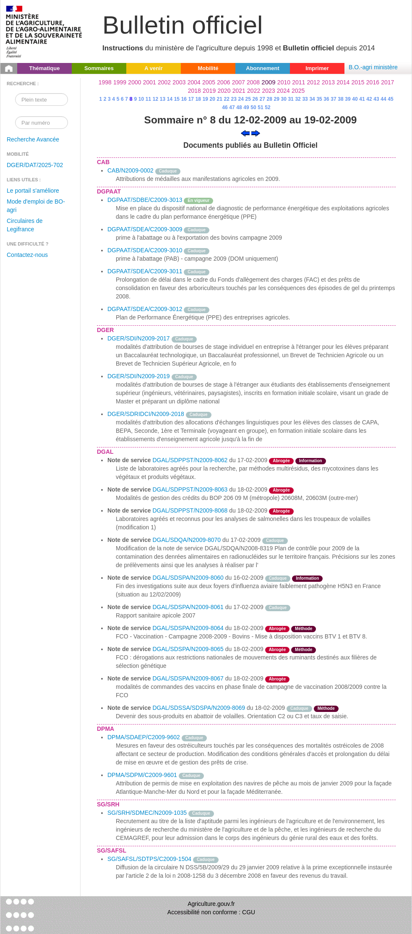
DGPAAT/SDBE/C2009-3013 (144, 199)
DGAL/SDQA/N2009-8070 (186, 539)
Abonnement (262, 68)
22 (226, 99)
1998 (105, 82)
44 (383, 99)
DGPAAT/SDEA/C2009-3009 (144, 229)
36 (326, 99)
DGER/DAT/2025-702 (35, 165)
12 (155, 99)
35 (319, 99)
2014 (342, 82)
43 (376, 99)
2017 (387, 82)
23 (234, 99)
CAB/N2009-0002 (130, 170)
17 (191, 99)
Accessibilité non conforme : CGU (211, 912)
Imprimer (317, 68)
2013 (328, 82)
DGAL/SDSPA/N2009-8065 (187, 649)
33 (305, 99)
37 (333, 99)
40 (354, 99)
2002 (164, 82)
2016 (372, 82)
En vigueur (198, 200)
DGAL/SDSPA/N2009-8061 (187, 607)
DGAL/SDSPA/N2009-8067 (187, 678)
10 (141, 99)
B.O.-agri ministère (373, 67)
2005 (208, 82)
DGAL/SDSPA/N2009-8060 (187, 577)
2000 (134, 82)
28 (269, 99)
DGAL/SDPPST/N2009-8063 (189, 489)
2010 (283, 82)
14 (169, 99)
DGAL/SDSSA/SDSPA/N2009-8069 (198, 707)
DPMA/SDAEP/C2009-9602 (143, 737)
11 (148, 99)
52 (267, 107)
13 (162, 99)
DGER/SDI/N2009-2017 (138, 338)
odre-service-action (316, 678)
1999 (119, 82)
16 (184, 99)
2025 (298, 90)
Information (310, 460)
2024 (283, 90)
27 (262, 99)
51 (260, 107)
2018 (194, 90)
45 (390, 99)
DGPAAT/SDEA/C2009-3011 (144, 271)
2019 (209, 90)
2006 (223, 82)
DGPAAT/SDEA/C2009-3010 (144, 250)
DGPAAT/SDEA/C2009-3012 (144, 309)
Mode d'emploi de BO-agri (36, 205)
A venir (153, 68)
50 (253, 107)
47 (232, 107)
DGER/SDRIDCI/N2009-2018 (145, 414)
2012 (313, 82)
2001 (149, 82)
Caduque (168, 171)
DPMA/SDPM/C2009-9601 (142, 775)
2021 (238, 90)
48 (239, 107)
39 (347, 99)
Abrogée (281, 460)
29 (276, 99)
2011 (298, 82)
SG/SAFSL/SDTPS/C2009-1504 (149, 859)
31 (290, 99)
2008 (253, 82)
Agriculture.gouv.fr (211, 903)
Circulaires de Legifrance (25, 225)
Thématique (44, 68)
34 (312, 99)
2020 (223, 90)
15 (177, 99)
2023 (268, 90)
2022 (253, 90)
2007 (238, 82)
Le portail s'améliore (33, 190)
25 (248, 99)
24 (241, 99)
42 (369, 99)
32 (297, 99)
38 (340, 99)
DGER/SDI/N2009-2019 (138, 376)
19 (205, 99)
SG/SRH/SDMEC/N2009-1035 (147, 812)
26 (255, 99)
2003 (178, 82)
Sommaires (99, 68)
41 (362, 99)
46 (224, 107)
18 (198, 99)
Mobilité (208, 68)
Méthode (303, 628)
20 (212, 99)
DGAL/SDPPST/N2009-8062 (189, 460)
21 (219, 99)
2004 (194, 82)
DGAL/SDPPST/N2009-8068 (189, 510)
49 (246, 107)
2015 (357, 82)
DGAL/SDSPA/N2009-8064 (187, 628)
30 (283, 99)
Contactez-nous (27, 254)
